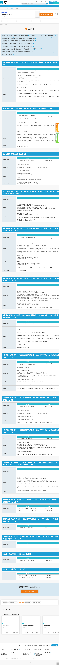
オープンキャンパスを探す (15, 649)
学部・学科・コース (13, 21)
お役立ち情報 (47, 649)
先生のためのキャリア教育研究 (50, 650)
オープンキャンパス (39, 21)
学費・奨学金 (30, 21)
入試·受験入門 (13, 652)
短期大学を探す (3, 652)
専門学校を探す (3, 653)
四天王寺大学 (12, 8)
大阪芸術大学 (6, 626)
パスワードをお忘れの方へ (38, 654)
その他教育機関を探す (4, 654)
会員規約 (36, 652)
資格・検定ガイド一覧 (26, 654)
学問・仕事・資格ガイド (27, 649)
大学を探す (7, 8)
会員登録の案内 (37, 653)
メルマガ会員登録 (37, 655)
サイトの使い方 (47, 654)
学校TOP (4, 21)
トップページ (2, 8)
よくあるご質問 (47, 652)
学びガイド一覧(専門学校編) (27, 652)
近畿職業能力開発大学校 (28, 626)
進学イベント (13, 650)
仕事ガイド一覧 (25, 653)
